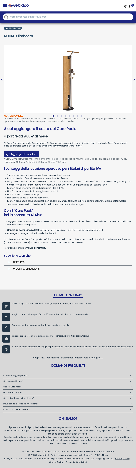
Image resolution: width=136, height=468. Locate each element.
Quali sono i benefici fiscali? (16, 409)
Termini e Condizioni (76, 462)
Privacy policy (122, 458)
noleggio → (97, 357)
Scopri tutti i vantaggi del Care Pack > (62, 145)
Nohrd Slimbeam (13, 28)
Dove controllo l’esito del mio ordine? (20, 403)
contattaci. (40, 247)
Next (134, 77)
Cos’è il (12, 386)
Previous (2, 77)
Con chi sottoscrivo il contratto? (18, 398)
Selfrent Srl (88, 427)
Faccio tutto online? (12, 392)
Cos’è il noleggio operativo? (16, 375)
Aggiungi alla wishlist (23, 154)
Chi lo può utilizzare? (13, 381)
